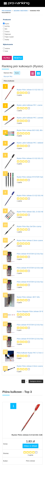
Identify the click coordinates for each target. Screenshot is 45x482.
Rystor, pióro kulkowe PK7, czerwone (31, 118)
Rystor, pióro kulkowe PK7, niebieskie (31, 143)
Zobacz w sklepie (30, 446)
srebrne (7, 48)
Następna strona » (36, 381)
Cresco (7, 31)
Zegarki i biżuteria (21, 10)
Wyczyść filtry (8, 76)
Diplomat (8, 34)
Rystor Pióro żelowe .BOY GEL (28, 297)
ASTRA (7, 26)
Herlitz (7, 40)
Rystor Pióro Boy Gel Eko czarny (29, 226)
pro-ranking (6, 10)
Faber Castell (9, 37)
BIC (6, 29)
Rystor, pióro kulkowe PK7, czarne (29, 105)
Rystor (7, 24)
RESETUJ (18, 58)
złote (6, 51)
